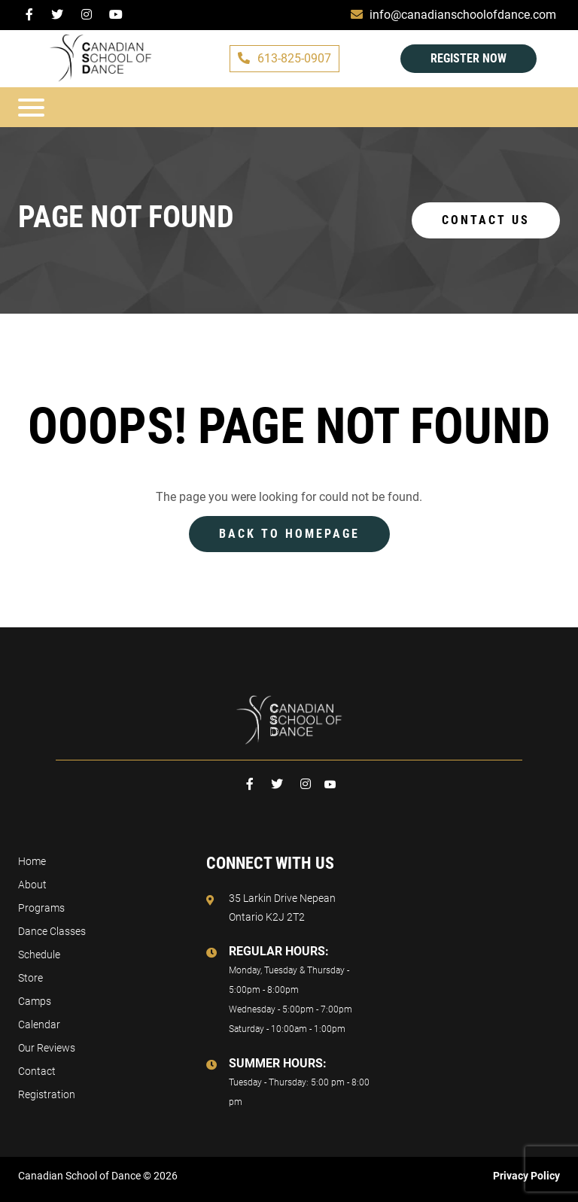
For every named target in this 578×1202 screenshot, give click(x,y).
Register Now (468, 58)
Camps (34, 1001)
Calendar (39, 1024)
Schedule (39, 955)
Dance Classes (52, 931)
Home (32, 861)
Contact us (486, 220)
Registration (46, 1094)
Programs (41, 908)
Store (30, 978)
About (32, 885)
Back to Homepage (289, 534)
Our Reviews (46, 1048)
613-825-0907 (284, 58)
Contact (37, 1071)
